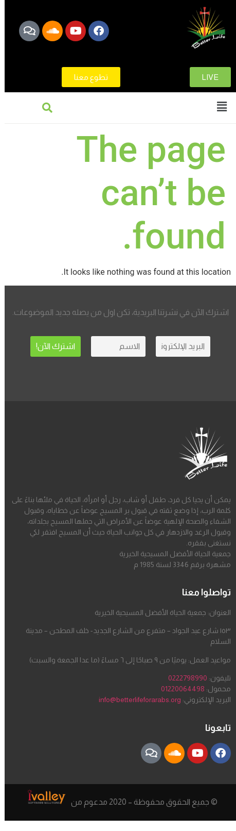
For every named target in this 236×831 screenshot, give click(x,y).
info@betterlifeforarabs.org (140, 699)
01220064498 (183, 689)
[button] (222, 107)
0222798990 (187, 678)
